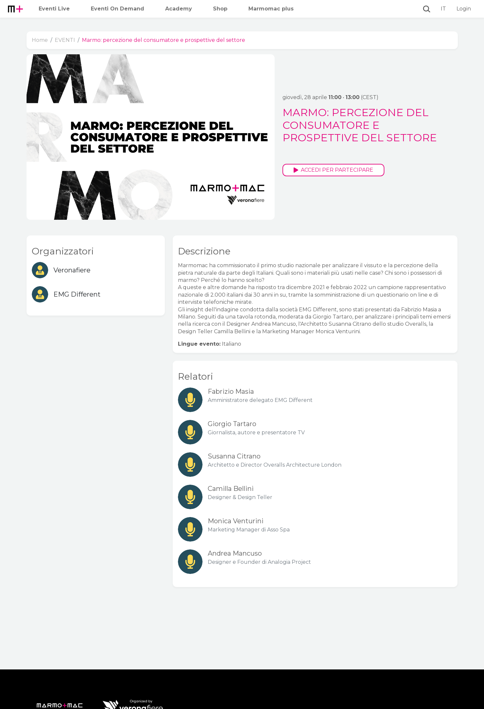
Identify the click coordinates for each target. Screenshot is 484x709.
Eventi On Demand (117, 9)
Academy (178, 9)
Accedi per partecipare (333, 170)
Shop (220, 9)
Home (40, 40)
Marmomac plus (271, 9)
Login (463, 9)
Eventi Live (54, 9)
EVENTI (65, 40)
